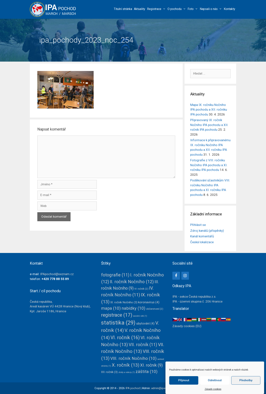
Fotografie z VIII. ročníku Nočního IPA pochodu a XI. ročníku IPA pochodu (208, 165)
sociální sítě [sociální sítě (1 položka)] (140, 316)
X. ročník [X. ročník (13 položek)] (125, 365)
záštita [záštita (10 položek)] (147, 371)
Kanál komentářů (202, 236)
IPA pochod (132, 388)
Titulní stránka (123, 9)
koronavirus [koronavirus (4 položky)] (148, 302)
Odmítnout (215, 387)
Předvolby (245, 387)
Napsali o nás (211, 9)
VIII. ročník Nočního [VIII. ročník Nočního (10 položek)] (133, 358)
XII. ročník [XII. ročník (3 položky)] (109, 372)
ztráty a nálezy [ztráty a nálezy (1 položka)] (126, 372)
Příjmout (183, 387)
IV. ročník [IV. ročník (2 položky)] (141, 288)
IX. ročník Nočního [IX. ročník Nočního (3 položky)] (123, 302)
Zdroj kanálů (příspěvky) (207, 230)
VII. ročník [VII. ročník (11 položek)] (143, 344)
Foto (193, 9)
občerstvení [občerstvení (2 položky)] (154, 308)
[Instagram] (185, 276)
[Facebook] (176, 276)
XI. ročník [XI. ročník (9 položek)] (151, 365)
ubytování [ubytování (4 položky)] (145, 323)
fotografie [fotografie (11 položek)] (115, 275)
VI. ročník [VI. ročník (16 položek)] (125, 337)
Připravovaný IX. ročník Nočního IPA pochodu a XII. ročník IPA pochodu (209, 124)
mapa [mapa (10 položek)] (111, 308)
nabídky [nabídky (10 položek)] (133, 308)
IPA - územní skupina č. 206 (197, 301)
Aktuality (139, 9)
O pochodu (177, 9)
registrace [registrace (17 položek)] (116, 315)
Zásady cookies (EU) (186, 326)
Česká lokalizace (202, 242)
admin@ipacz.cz (161, 388)
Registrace (157, 9)
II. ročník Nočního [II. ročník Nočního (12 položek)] (132, 281)
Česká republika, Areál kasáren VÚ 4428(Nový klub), (60, 306)
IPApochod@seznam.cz (57, 274)
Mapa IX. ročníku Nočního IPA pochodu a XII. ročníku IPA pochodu (208, 109)
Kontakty (229, 9)
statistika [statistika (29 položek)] (118, 322)
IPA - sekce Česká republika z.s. (194, 296)
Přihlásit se (198, 225)
